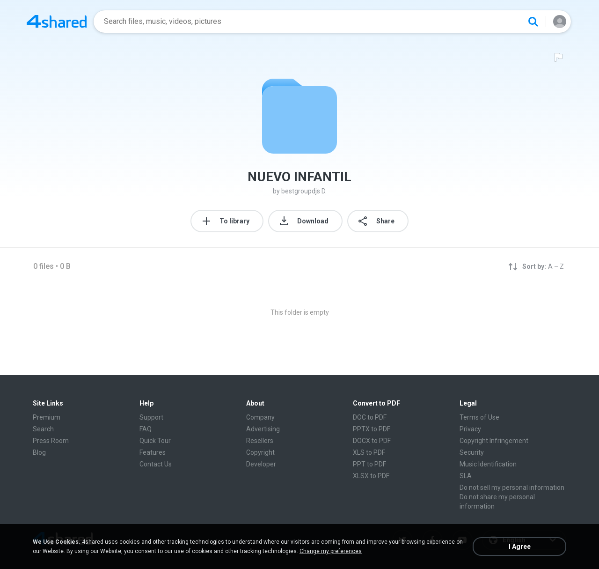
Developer (261, 464)
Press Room (51, 440)
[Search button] (533, 21)
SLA (466, 476)
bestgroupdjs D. (304, 191)
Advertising (263, 429)
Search (43, 429)
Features (152, 452)
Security (472, 452)
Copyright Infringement (494, 440)
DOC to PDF (370, 417)
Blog (39, 452)
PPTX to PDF (371, 429)
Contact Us (155, 464)
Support (151, 417)
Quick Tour (155, 440)
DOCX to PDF (372, 440)
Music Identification (488, 464)
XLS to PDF (369, 452)
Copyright (260, 452)
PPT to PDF (369, 464)
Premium (46, 417)
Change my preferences (331, 551)
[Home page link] (57, 21)
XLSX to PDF (371, 476)
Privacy (470, 429)
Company (260, 417)
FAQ (145, 429)
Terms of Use (479, 417)
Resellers (259, 440)
